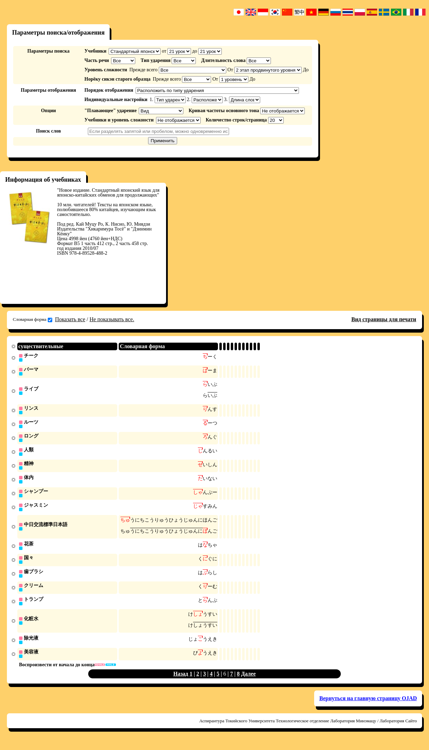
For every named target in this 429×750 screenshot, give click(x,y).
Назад (180, 682)
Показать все (70, 319)
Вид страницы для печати (383, 319)
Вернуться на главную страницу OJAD (368, 706)
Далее (248, 682)
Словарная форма (32, 319)
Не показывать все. (112, 319)
